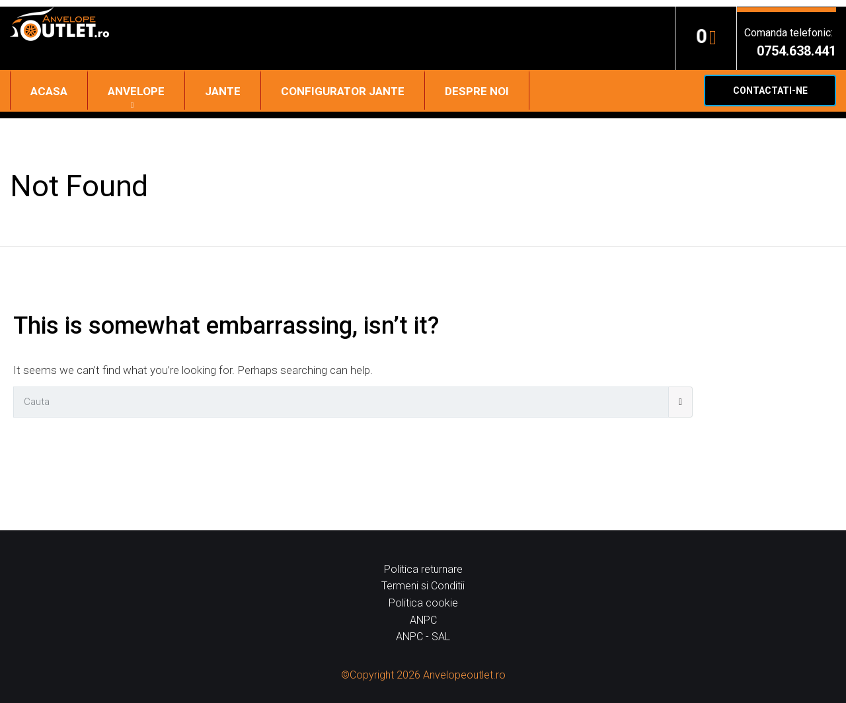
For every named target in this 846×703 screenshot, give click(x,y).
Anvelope (136, 91)
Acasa (48, 91)
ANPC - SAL (423, 636)
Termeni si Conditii (423, 585)
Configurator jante (342, 91)
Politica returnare (423, 569)
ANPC (423, 620)
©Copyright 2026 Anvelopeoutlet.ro (423, 675)
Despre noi (477, 91)
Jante (223, 91)
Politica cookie (423, 603)
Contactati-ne (770, 90)
